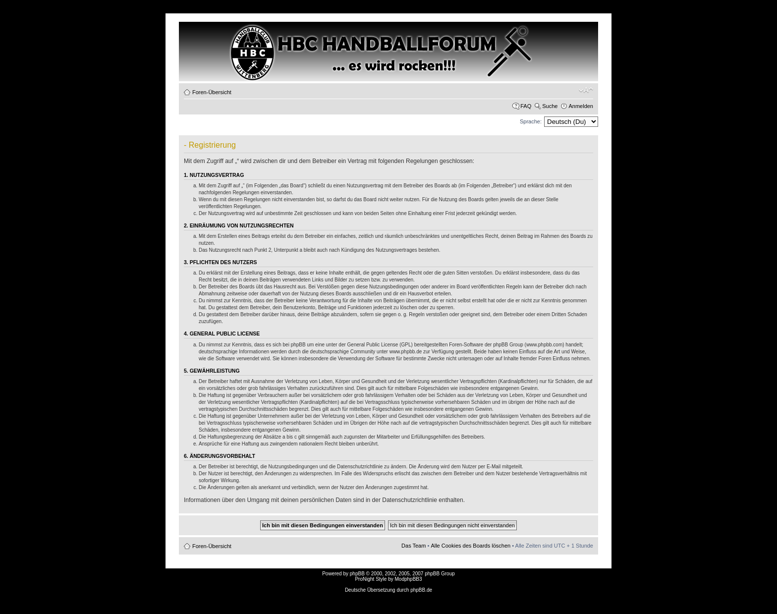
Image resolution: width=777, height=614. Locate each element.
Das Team (413, 546)
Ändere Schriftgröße (586, 90)
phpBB (357, 573)
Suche (549, 106)
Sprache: (531, 121)
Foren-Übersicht (211, 92)
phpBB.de (421, 590)
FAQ (525, 106)
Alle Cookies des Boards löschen (470, 546)
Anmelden (580, 106)
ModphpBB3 (408, 579)
